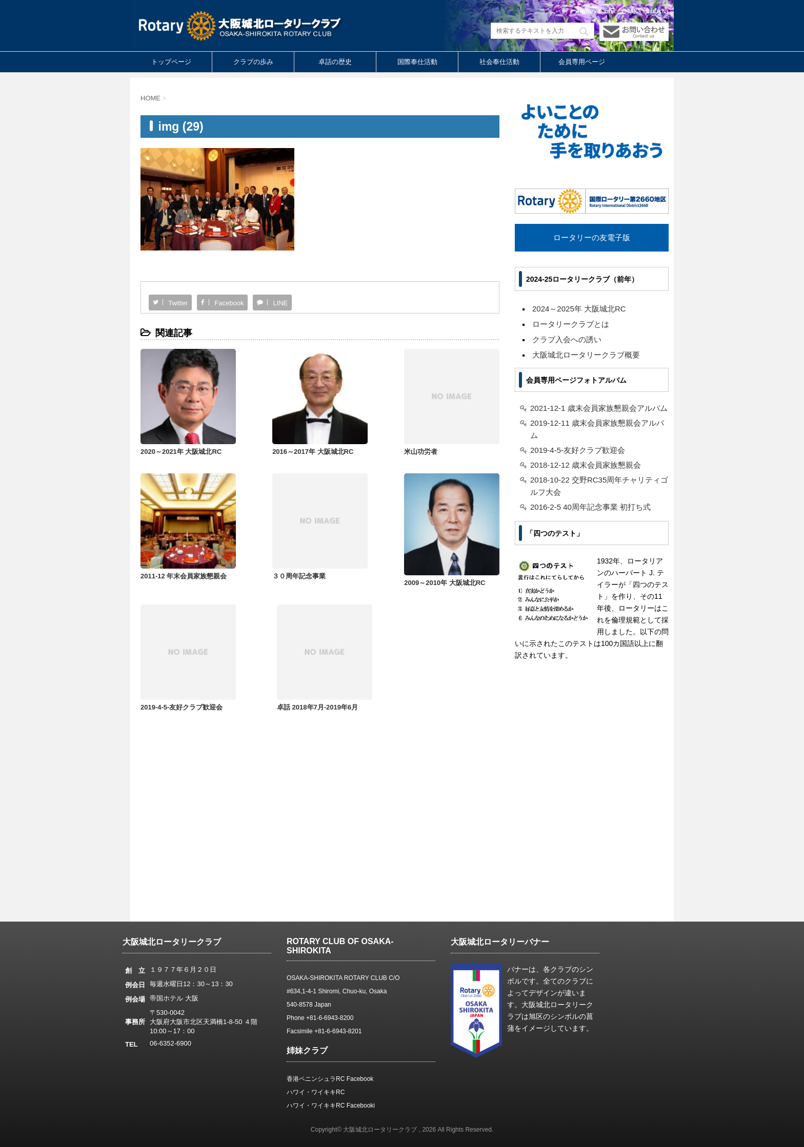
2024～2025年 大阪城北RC (579, 308)
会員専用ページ (581, 62)
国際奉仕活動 (417, 62)
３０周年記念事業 (167, 567)
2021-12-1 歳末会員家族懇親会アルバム (599, 408)
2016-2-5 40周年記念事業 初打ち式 (590, 507)
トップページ (171, 62)
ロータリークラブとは (570, 324)
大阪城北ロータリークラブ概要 (586, 354)
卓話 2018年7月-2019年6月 (453, 567)
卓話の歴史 (335, 62)
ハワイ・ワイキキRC (316, 1092)
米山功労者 (339, 442)
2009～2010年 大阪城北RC (271, 573)
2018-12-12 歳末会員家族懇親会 (585, 465)
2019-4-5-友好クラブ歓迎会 (364, 567)
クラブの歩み (253, 62)
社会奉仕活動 (499, 62)
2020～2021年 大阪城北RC (181, 442)
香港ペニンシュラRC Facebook (330, 1078)
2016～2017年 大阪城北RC (271, 442)
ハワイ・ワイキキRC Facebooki (331, 1105)
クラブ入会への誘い (566, 339)
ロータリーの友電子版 (591, 237)
